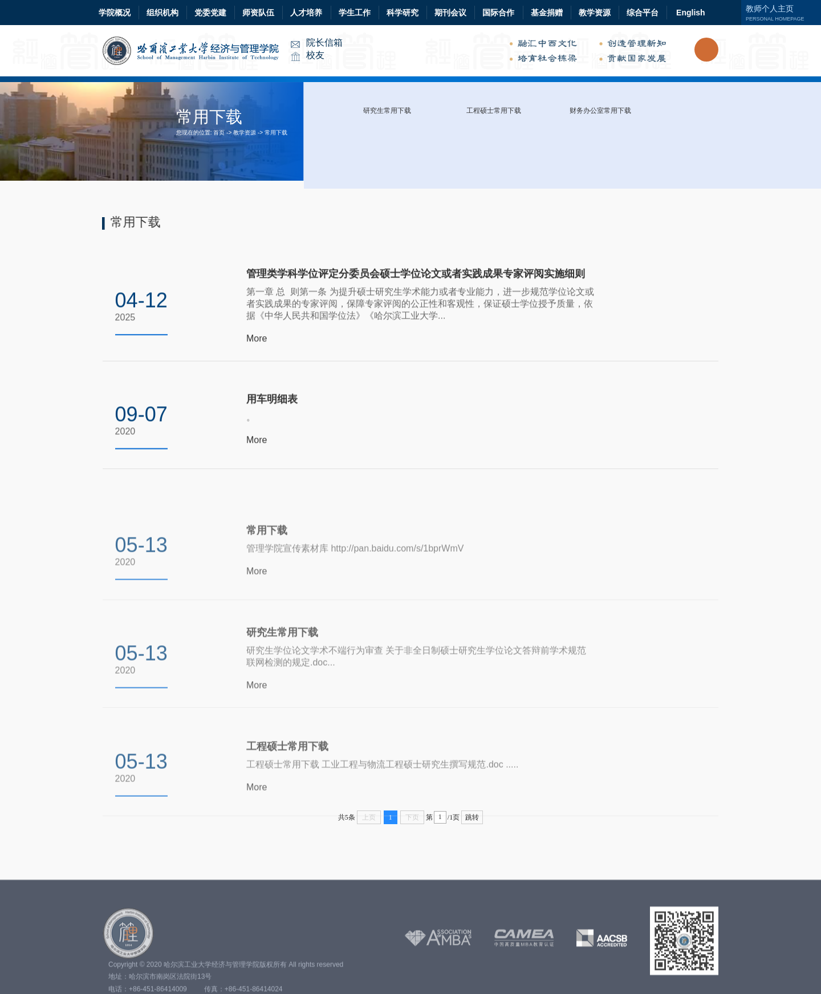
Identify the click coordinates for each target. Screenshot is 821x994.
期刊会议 (450, 12)
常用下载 (276, 132)
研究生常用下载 (387, 110)
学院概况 (115, 12)
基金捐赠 (547, 12)
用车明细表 (272, 403)
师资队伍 (258, 12)
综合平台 (643, 12)
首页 (219, 132)
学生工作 (355, 12)
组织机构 (162, 12)
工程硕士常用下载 (493, 110)
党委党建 (210, 12)
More (256, 343)
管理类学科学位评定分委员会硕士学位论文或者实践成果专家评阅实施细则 (415, 278)
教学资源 (595, 12)
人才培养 (306, 12)
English (690, 12)
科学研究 (402, 12)
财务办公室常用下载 (600, 110)
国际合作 (498, 12)
